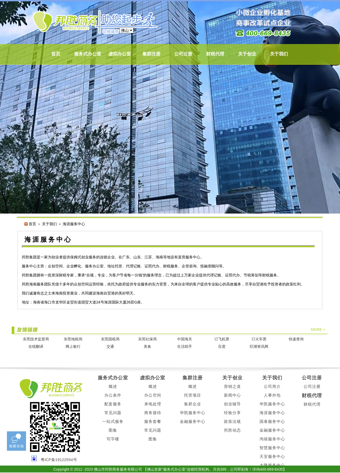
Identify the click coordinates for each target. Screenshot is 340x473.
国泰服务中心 (272, 421)
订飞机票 (221, 339)
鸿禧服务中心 (272, 439)
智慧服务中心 (272, 447)
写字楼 (113, 439)
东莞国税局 (110, 339)
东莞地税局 (73, 339)
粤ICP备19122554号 (59, 459)
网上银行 (73, 347)
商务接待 (152, 412)
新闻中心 (232, 395)
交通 (110, 347)
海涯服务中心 (272, 412)
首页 (55, 54)
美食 (147, 347)
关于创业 (247, 54)
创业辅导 (232, 404)
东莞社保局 (147, 339)
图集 (113, 430)
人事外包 (272, 395)
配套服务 (112, 404)
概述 (113, 386)
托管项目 (192, 395)
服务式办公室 (87, 54)
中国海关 (184, 339)
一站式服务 (113, 421)
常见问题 (112, 412)
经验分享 (232, 412)
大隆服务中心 (272, 465)
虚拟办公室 (119, 54)
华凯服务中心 (192, 412)
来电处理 (152, 404)
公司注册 (183, 54)
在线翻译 (35, 347)
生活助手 (184, 347)
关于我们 (279, 54)
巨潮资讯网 (259, 347)
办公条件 (112, 395)
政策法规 (232, 421)
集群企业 (192, 404)
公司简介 (272, 386)
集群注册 (151, 54)
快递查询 (296, 339)
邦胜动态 (232, 430)
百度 (222, 347)
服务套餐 (152, 421)
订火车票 (259, 339)
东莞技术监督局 (36, 339)
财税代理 (215, 54)
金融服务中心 (192, 421)
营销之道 (232, 386)
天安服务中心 (272, 456)
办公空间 (152, 395)
